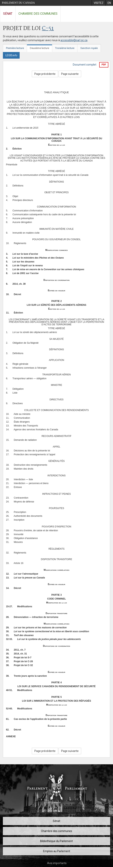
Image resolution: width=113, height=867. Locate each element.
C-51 (48, 28)
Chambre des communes (37, 13)
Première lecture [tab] (15, 48)
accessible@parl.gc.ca (73, 40)
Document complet (84, 64)
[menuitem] (98, 3)
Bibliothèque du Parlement (56, 841)
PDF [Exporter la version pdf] (104, 64)
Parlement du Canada (18, 2)
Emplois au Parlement (56, 851)
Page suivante (70, 73)
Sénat (7, 13)
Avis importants (57, 863)
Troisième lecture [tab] (64, 48)
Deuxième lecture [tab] (39, 48)
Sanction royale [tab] (89, 48)
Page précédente (45, 73)
